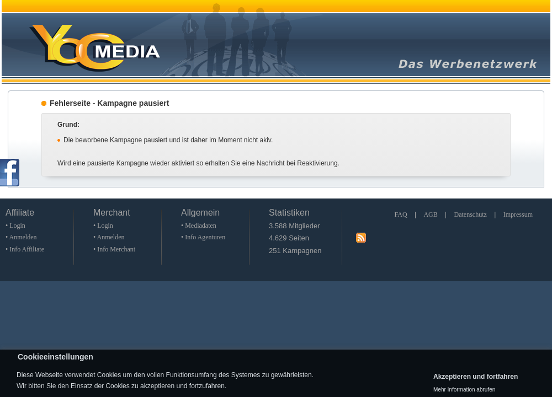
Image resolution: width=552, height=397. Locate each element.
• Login (15, 225)
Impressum (518, 214)
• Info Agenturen (203, 237)
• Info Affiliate (25, 249)
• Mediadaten (198, 225)
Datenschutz (470, 214)
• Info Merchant (114, 249)
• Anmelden (21, 237)
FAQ (400, 214)
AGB (430, 214)
